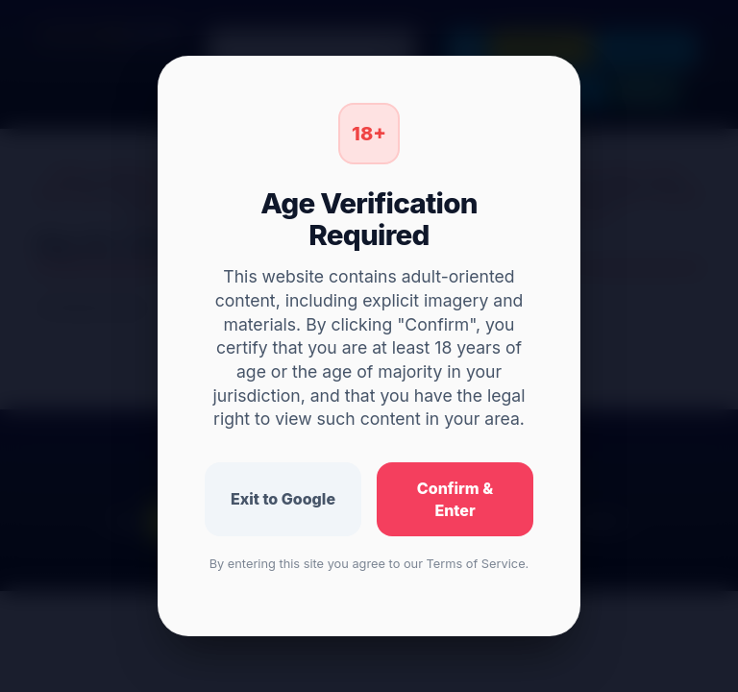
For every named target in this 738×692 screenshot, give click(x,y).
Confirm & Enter (455, 499)
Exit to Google (283, 498)
